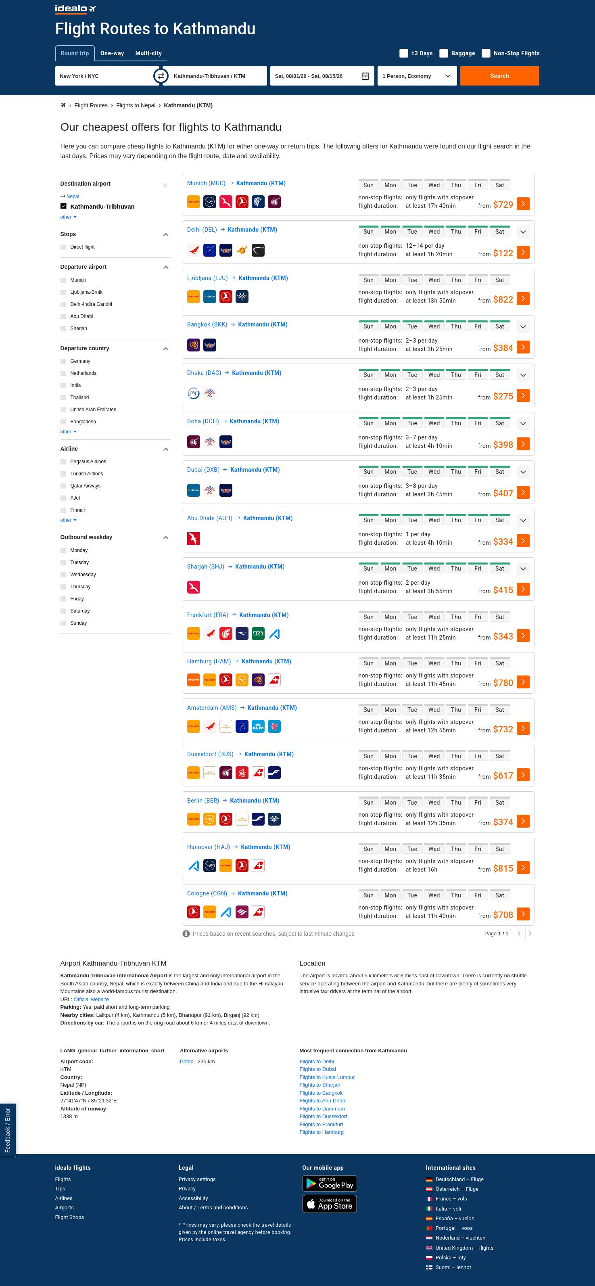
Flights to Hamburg (322, 1132)
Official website (91, 999)
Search (500, 76)
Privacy (187, 1189)
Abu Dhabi (82, 316)
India (76, 385)
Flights (63, 1179)
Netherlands (84, 373)
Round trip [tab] (75, 53)
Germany (80, 361)
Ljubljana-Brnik (86, 292)
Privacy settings (197, 1179)
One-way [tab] (112, 53)
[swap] (161, 76)
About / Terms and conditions (213, 1207)
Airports (64, 1207)
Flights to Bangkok (321, 1093)
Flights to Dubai (318, 1069)
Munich (78, 280)
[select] (523, 203)
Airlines (64, 1198)
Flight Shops (69, 1217)
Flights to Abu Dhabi (323, 1101)
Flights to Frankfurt (321, 1124)
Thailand (80, 397)
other (69, 217)
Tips (60, 1189)
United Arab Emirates (93, 409)
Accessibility (193, 1198)
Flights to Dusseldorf (324, 1116)
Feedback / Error (7, 1130)
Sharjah (79, 328)
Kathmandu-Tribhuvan (103, 206)
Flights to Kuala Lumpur (327, 1077)
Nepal (73, 196)
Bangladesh (83, 421)
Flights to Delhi (317, 1061)
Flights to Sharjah (320, 1085)
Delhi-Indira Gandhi (91, 304)
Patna (187, 1061)
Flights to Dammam (322, 1109)
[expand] (523, 232)
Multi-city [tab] (149, 53)
